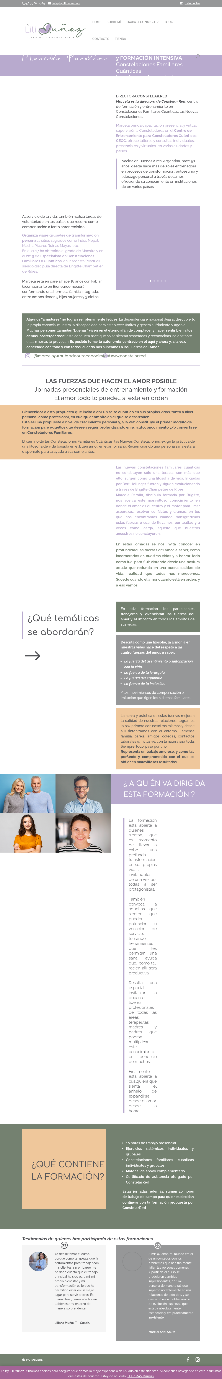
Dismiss (148, 1376)
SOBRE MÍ (114, 22)
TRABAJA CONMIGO (140, 22)
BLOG (169, 22)
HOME (96, 22)
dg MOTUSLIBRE (32, 1359)
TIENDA (120, 39)
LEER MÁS (135, 1376)
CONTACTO (100, 39)
